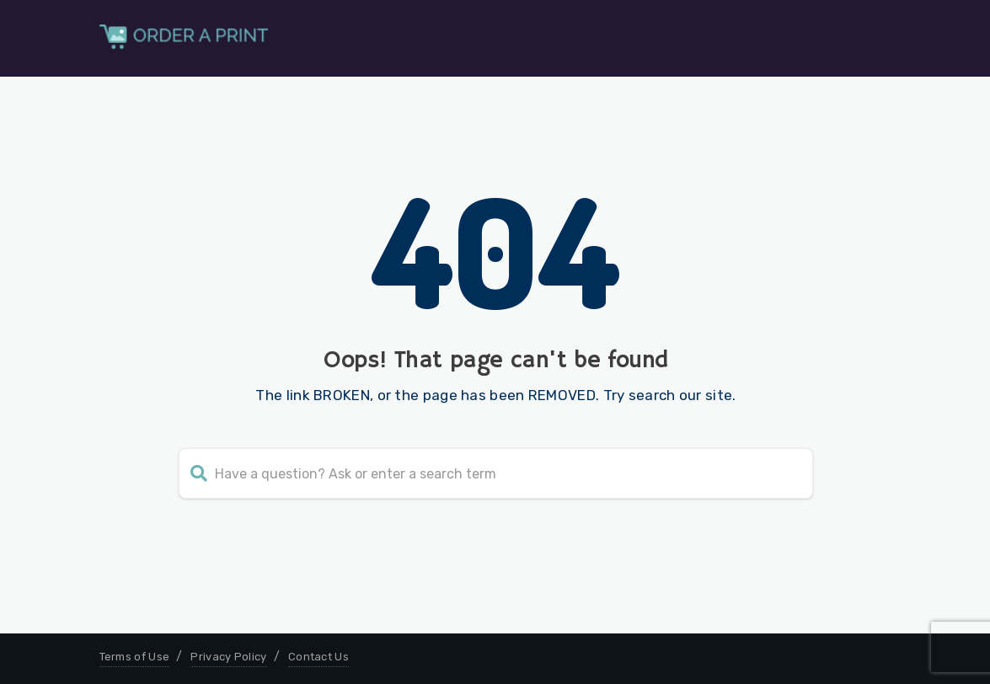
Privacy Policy (228, 656)
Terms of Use (134, 656)
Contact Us (318, 656)
